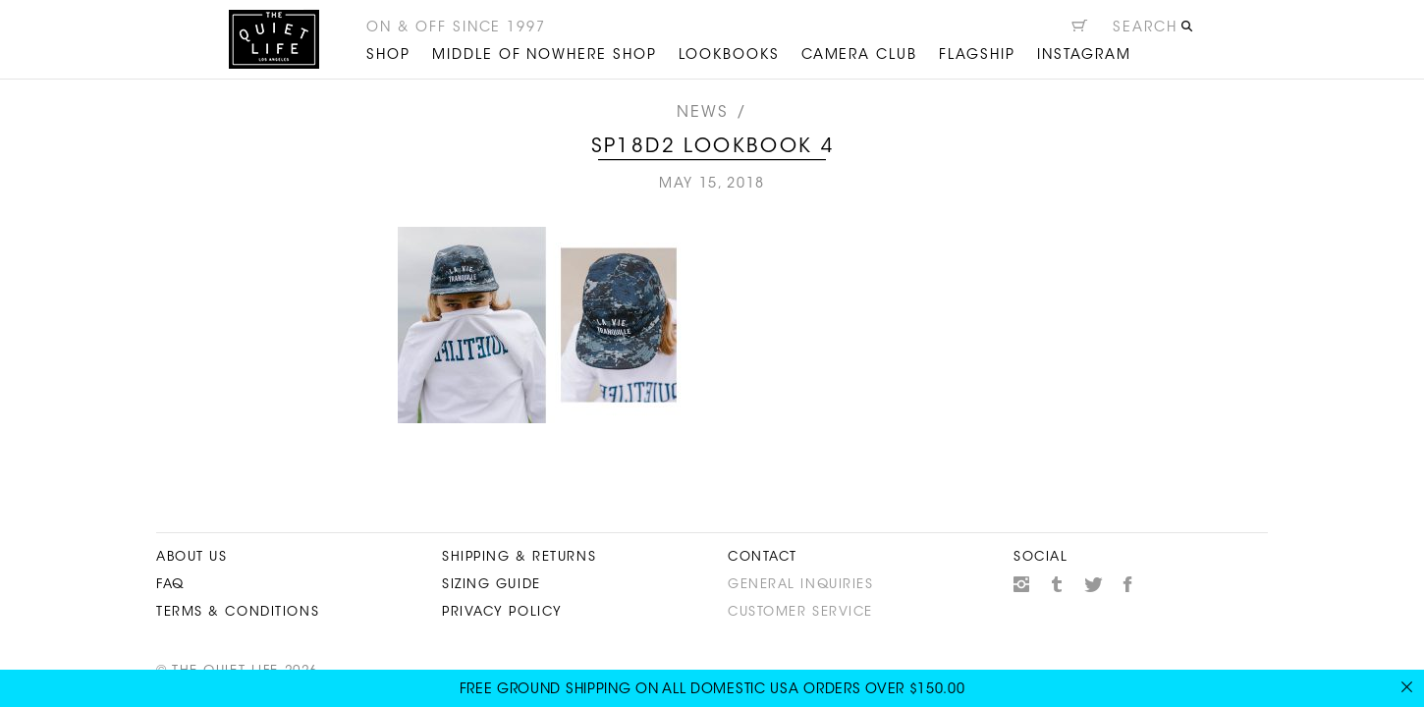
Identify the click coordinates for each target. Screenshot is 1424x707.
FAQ (170, 584)
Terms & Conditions (237, 612)
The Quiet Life (274, 39)
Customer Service (800, 612)
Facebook (1128, 584)
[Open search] (1153, 30)
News (703, 113)
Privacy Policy (502, 612)
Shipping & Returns (519, 557)
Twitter (1093, 584)
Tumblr (1058, 584)
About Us (191, 557)
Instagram (1021, 584)
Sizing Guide (491, 584)
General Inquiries (801, 584)
